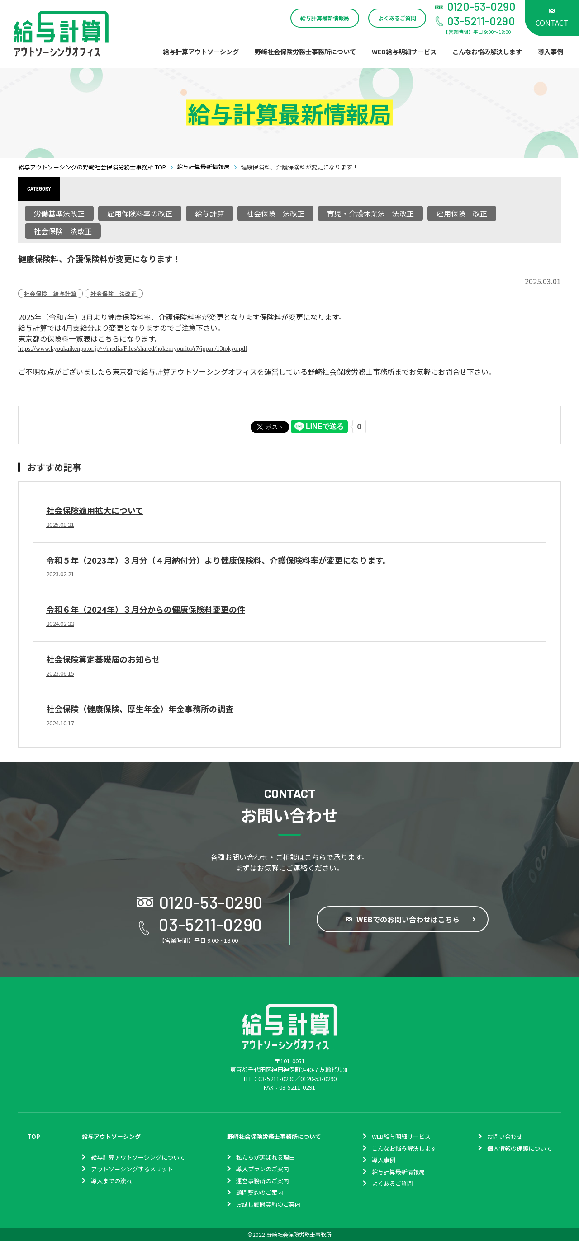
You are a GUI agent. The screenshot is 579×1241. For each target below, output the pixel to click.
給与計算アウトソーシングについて (138, 1157)
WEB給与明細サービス (404, 51)
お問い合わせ (504, 1136)
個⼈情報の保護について (519, 1148)
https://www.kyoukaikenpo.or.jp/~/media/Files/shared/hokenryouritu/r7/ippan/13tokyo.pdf (132, 348)
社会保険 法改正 (275, 213)
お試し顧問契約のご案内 (268, 1204)
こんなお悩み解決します (487, 51)
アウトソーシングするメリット (132, 1169)
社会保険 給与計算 (50, 293)
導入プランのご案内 (262, 1169)
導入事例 (550, 51)
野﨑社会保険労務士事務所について (305, 51)
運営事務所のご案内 (262, 1180)
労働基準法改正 (59, 213)
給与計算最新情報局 (324, 18)
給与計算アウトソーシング (201, 51)
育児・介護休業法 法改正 (370, 213)
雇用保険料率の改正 (139, 213)
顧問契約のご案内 (259, 1192)
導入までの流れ (111, 1180)
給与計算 (209, 213)
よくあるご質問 (397, 18)
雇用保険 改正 (462, 213)
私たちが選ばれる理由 (265, 1157)
